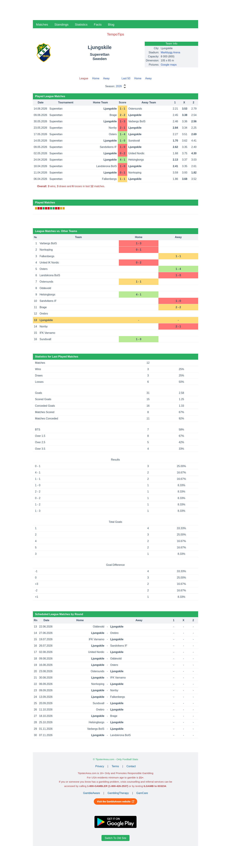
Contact (131, 766)
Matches (42, 24)
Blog (111, 24)
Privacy (99, 766)
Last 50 (126, 78)
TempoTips (115, 34)
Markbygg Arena (170, 52)
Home (95, 78)
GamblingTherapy (118, 793)
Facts (97, 24)
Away (106, 78)
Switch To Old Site (115, 838)
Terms (115, 766)
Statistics (81, 24)
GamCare (142, 793)
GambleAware (91, 793)
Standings (61, 24)
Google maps (169, 64)
